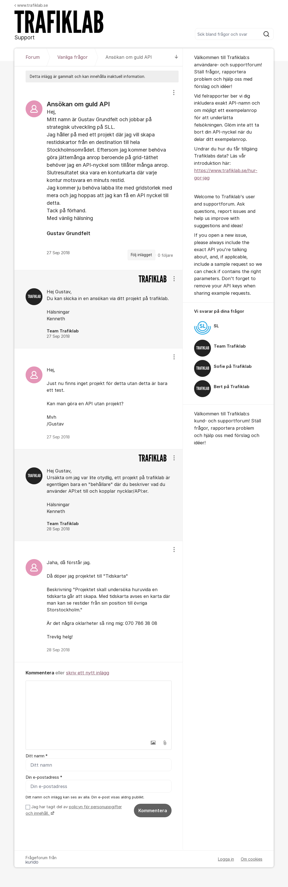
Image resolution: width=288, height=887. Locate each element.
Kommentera (152, 810)
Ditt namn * (37, 755)
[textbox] (98, 709)
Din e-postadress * (44, 777)
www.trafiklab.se (31, 5)
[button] (153, 742)
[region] (98, 176)
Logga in (226, 859)
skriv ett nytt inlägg (87, 673)
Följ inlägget (141, 255)
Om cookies (251, 859)
